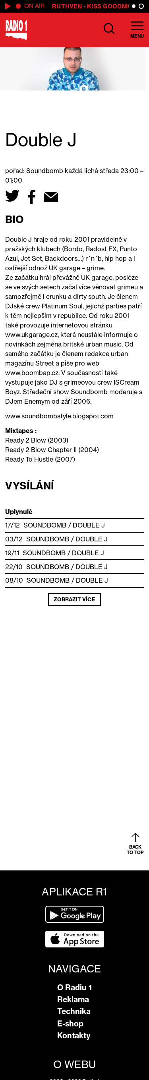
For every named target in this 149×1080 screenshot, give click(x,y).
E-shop (70, 1023)
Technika (74, 1011)
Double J (89, 525)
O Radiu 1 (74, 987)
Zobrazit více (74, 599)
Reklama (73, 999)
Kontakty (74, 1035)
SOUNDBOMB (45, 525)
